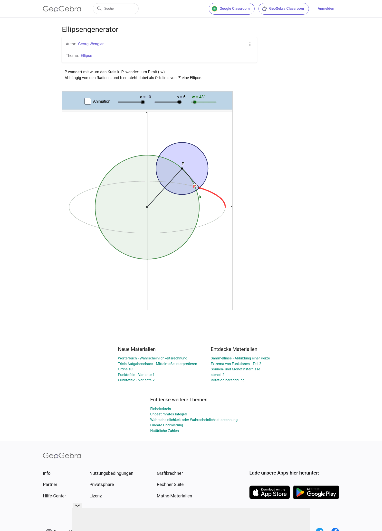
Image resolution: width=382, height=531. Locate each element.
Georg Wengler (91, 44)
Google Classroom (231, 9)
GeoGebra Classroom (282, 9)
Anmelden (326, 8)
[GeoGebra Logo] (62, 9)
